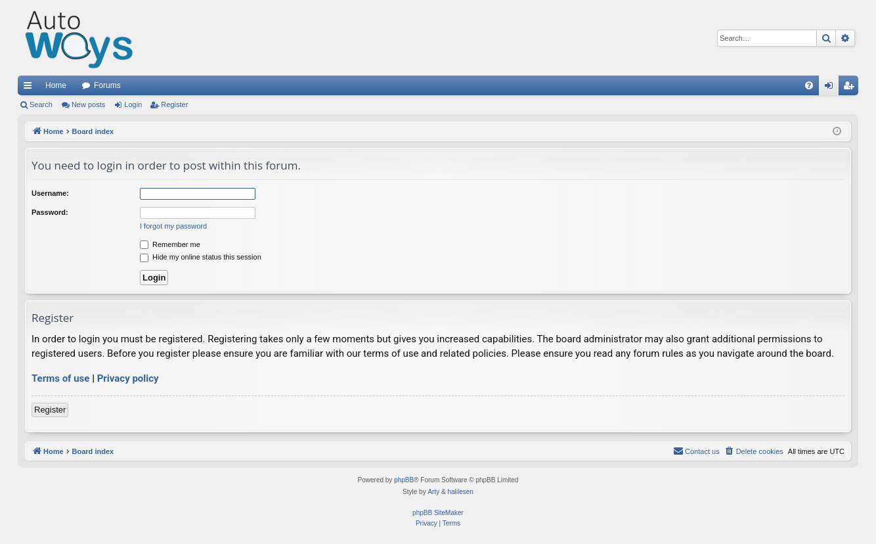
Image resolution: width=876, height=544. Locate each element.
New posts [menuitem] (88, 104)
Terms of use (60, 378)
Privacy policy (128, 378)
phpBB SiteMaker (438, 512)
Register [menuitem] (851, 88)
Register (174, 104)
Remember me (170, 244)
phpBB (404, 480)
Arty (433, 491)
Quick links (30, 88)
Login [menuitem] (832, 88)
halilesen (460, 491)
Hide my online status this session (200, 257)
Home (55, 85)
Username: (50, 193)
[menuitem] (809, 85)
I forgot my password (173, 226)
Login (133, 104)
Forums (107, 85)
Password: (50, 212)
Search (41, 104)
